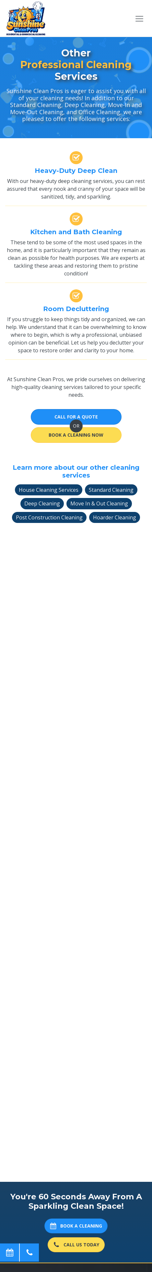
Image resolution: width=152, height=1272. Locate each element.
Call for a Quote (76, 417)
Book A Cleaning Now (76, 435)
